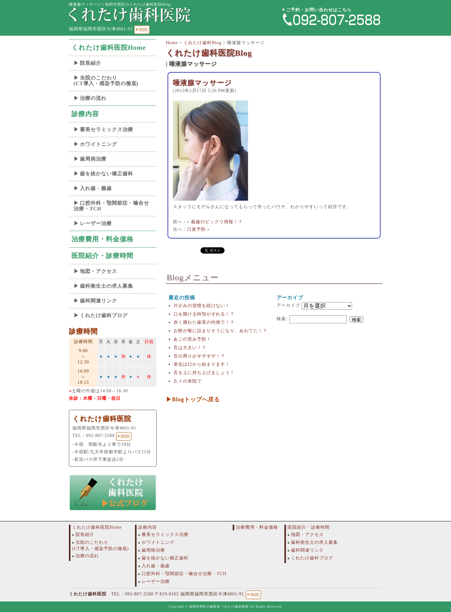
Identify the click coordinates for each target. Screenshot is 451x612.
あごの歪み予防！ (192, 339)
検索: (282, 318)
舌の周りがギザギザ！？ (199, 356)
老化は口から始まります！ (202, 364)
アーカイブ (288, 305)
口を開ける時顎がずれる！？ (204, 314)
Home (172, 42)
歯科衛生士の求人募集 (106, 286)
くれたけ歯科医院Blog (209, 53)
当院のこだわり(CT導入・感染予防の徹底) (106, 80)
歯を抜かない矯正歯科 (106, 173)
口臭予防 (196, 229)
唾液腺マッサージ (202, 83)
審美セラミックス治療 (106, 129)
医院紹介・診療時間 (102, 256)
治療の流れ (93, 98)
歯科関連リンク (98, 300)
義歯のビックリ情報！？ (217, 221)
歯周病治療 (93, 159)
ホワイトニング (98, 144)
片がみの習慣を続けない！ (202, 305)
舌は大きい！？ (190, 347)
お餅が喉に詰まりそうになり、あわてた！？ (220, 330)
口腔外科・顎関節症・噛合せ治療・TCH (111, 205)
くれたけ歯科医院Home (108, 47)
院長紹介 (90, 63)
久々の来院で (188, 381)
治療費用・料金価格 (102, 239)
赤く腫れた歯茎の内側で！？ (204, 322)
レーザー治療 (96, 223)
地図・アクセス (98, 271)
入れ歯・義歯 (96, 188)
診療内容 (85, 114)
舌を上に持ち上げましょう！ (204, 372)
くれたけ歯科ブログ (104, 315)
